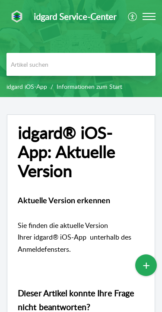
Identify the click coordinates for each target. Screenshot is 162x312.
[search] (81, 64)
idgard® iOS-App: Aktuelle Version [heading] (66, 152)
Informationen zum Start (89, 86)
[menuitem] (133, 16)
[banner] (81, 48)
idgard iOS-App (26, 86)
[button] (133, 16)
